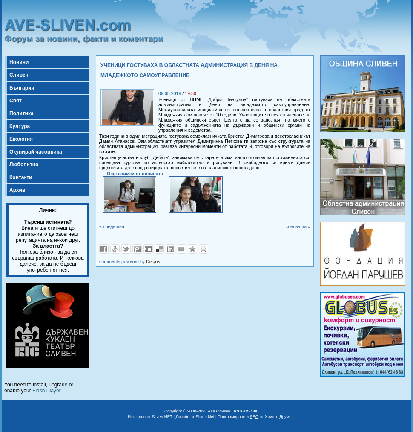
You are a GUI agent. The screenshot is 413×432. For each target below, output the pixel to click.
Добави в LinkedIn (170, 249)
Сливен (19, 75)
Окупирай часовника (35, 152)
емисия (245, 411)
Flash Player (46, 391)
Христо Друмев (279, 416)
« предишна (111, 226)
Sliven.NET (162, 416)
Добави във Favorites (192, 249)
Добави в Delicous (159, 249)
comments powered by (129, 261)
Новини (19, 62)
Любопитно (23, 165)
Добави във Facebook (104, 249)
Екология (21, 139)
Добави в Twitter (126, 249)
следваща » (297, 226)
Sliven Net (205, 416)
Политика (21, 113)
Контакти (20, 177)
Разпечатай (203, 249)
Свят (15, 101)
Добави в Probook (137, 249)
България (21, 88)
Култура (19, 126)
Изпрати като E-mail (181, 249)
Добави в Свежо (115, 249)
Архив (17, 190)
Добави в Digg (148, 249)
